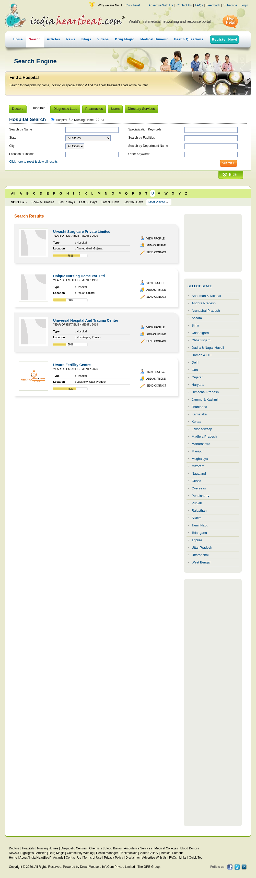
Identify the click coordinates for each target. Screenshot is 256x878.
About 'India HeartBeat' (35, 857)
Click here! (132, 5)
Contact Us (184, 5)
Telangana (199, 533)
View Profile (155, 238)
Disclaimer (132, 857)
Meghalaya (200, 459)
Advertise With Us (161, 5)
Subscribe (230, 5)
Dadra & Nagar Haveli (208, 348)
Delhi (195, 362)
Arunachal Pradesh (206, 310)
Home (18, 39)
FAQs (199, 5)
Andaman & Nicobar (206, 296)
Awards (58, 857)
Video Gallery (149, 853)
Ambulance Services (138, 848)
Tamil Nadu (200, 525)
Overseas (199, 488)
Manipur (198, 451)
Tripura (197, 540)
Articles (53, 39)
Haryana (198, 385)
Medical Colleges (166, 848)
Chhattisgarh (201, 340)
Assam (197, 318)
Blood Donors (189, 848)
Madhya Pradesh (204, 436)
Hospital (61, 120)
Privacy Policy (113, 857)
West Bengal (201, 562)
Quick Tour (196, 857)
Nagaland (199, 473)
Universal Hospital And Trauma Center (85, 320)
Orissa (196, 481)
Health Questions (188, 39)
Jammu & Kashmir (205, 399)
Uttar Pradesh (202, 547)
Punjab (197, 503)
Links (183, 857)
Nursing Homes (47, 848)
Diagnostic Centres (74, 848)
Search (35, 39)
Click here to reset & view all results (33, 161)
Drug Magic (124, 39)
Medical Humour (154, 39)
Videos (103, 39)
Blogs (86, 39)
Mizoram (198, 466)
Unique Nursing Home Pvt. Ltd (79, 276)
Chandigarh (200, 333)
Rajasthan (199, 510)
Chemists (95, 848)
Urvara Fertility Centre (72, 365)
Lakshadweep (202, 429)
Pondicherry (200, 496)
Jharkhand (199, 407)
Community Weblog (80, 853)
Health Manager (107, 853)
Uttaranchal (200, 555)
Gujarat (197, 377)
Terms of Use (92, 857)
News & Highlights (21, 853)
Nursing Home (84, 120)
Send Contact (156, 252)
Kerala (196, 422)
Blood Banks (113, 848)
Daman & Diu (201, 355)
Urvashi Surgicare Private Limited (81, 232)
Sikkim (196, 518)
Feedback (213, 5)
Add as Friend (156, 245)
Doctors (14, 848)
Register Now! (224, 39)
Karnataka (199, 414)
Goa (195, 370)
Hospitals (28, 848)
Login (244, 5)
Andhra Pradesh (204, 303)
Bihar (195, 325)
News (70, 39)
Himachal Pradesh (205, 392)
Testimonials (128, 853)
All (102, 120)
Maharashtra (201, 444)
